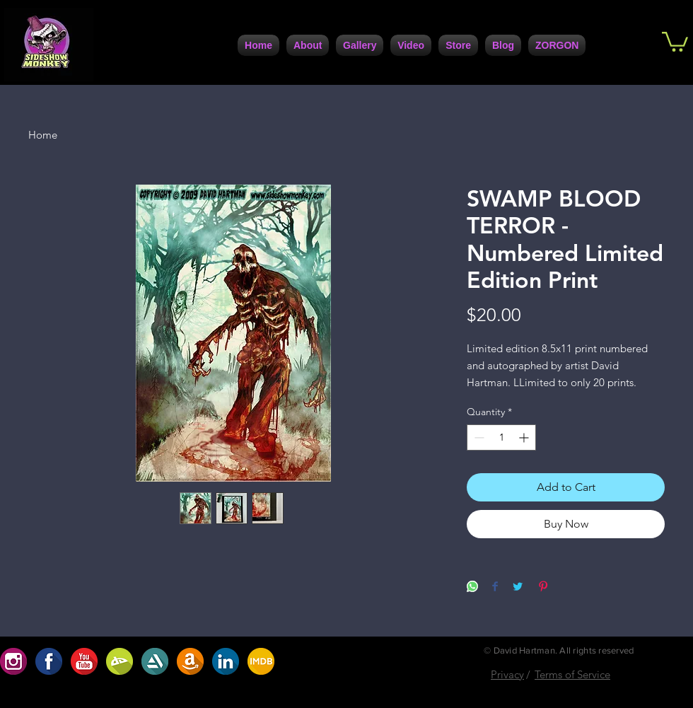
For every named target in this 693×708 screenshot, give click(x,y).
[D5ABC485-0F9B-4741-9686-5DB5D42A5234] (84, 661)
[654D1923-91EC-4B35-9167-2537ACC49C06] (13, 661)
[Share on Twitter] (517, 587)
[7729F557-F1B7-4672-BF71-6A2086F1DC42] (225, 661)
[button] (675, 41)
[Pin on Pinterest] (543, 587)
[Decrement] (478, 437)
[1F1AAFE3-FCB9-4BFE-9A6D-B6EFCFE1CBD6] (48, 661)
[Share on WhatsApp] (472, 587)
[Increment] (525, 437)
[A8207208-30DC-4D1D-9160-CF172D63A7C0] (190, 661)
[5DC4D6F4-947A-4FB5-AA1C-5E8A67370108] (154, 661)
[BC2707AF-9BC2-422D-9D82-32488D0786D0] (119, 661)
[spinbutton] (501, 437)
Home (42, 134)
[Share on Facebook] (495, 587)
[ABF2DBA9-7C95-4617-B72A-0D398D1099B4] (261, 661)
